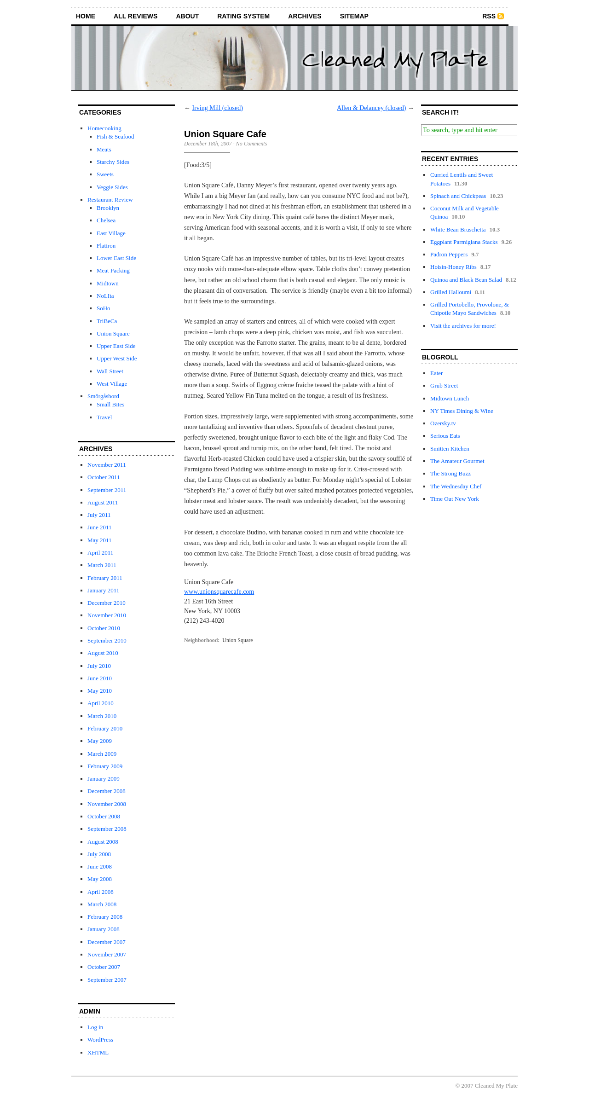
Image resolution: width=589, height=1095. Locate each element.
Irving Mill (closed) (217, 107)
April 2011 (100, 552)
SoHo (103, 308)
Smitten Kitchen (449, 448)
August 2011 (102, 502)
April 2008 (100, 891)
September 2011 (106, 490)
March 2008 (101, 904)
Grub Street (444, 385)
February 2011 (104, 577)
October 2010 (103, 628)
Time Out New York (454, 498)
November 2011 (106, 464)
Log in (95, 1027)
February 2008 (104, 916)
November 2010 (106, 615)
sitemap (354, 16)
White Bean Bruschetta (458, 229)
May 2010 (99, 690)
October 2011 (103, 477)
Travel (104, 417)
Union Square (113, 333)
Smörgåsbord (103, 396)
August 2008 (102, 841)
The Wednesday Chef (455, 486)
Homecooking (104, 128)
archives (304, 16)
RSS (489, 16)
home (85, 16)
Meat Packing (113, 270)
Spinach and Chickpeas (458, 195)
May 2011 (99, 540)
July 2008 (99, 854)
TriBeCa (107, 321)
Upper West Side (117, 358)
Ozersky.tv (443, 423)
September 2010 (107, 640)
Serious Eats (445, 435)
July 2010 (99, 665)
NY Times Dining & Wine (461, 410)
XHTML (98, 1052)
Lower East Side (116, 258)
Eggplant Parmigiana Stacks (464, 241)
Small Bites (110, 404)
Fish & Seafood (115, 136)
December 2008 (106, 791)
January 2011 (103, 590)
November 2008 (106, 803)
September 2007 (107, 979)
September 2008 (107, 828)
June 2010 (99, 678)
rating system (243, 16)
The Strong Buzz (450, 473)
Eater (436, 373)
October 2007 (103, 966)
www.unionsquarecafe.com (219, 591)
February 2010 (104, 728)
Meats (104, 149)
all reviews (135, 16)
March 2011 (101, 565)
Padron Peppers (449, 254)
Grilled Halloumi (450, 292)
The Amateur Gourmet (457, 461)
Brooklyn (108, 207)
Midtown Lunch (449, 398)
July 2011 (98, 514)
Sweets (105, 174)
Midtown (108, 283)
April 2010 (100, 703)
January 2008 (103, 929)
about (187, 16)
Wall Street (110, 371)
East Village (111, 233)
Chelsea (106, 220)
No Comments (251, 143)
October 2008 (103, 816)
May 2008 (99, 878)
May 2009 (99, 740)
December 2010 (106, 602)
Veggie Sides (112, 187)
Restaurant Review (110, 199)
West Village (112, 383)
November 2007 (106, 954)
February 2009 (104, 766)
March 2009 (101, 753)
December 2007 (106, 942)
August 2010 (102, 652)
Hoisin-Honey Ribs (453, 266)
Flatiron (106, 245)
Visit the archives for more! (463, 325)
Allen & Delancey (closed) (371, 107)
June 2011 (99, 527)
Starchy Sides (113, 161)
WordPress (100, 1039)
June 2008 (99, 866)
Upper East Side (116, 345)
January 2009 (103, 778)
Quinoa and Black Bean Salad (466, 279)
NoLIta (105, 295)
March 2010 (101, 716)
